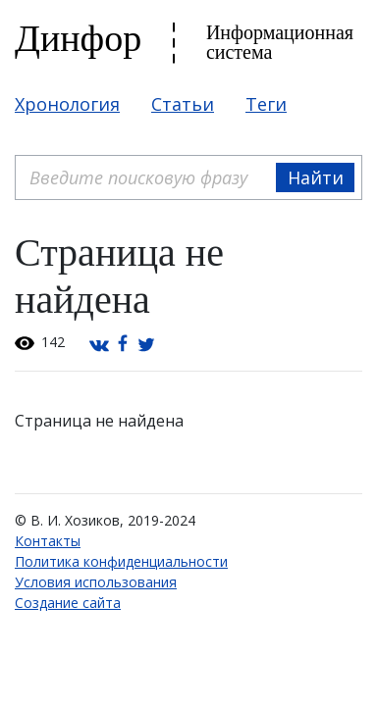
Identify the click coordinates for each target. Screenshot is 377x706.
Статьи (182, 104)
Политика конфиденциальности (121, 561)
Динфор (78, 38)
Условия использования (96, 582)
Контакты (48, 540)
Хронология (67, 104)
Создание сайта (68, 602)
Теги (266, 104)
